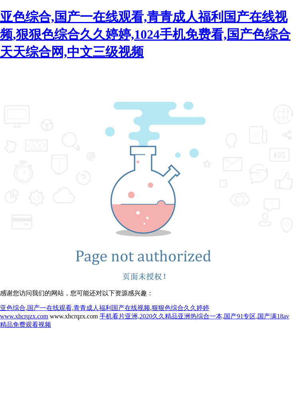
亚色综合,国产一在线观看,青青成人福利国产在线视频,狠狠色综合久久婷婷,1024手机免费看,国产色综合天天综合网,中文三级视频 (145, 34)
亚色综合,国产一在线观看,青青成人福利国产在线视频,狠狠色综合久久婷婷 (104, 307)
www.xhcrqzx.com (24, 316)
